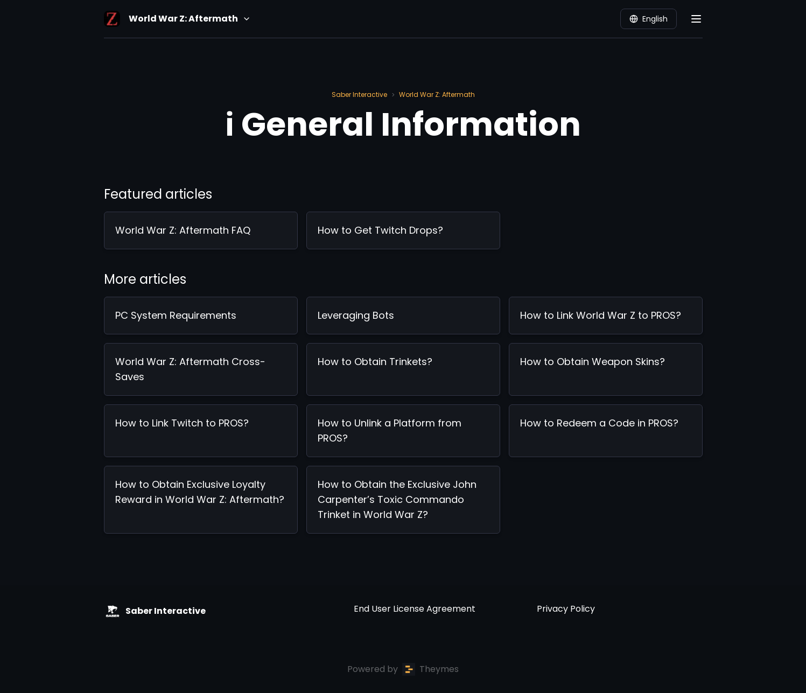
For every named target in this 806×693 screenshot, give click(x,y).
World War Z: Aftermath (437, 94)
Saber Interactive (359, 94)
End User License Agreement (414, 609)
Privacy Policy (566, 609)
